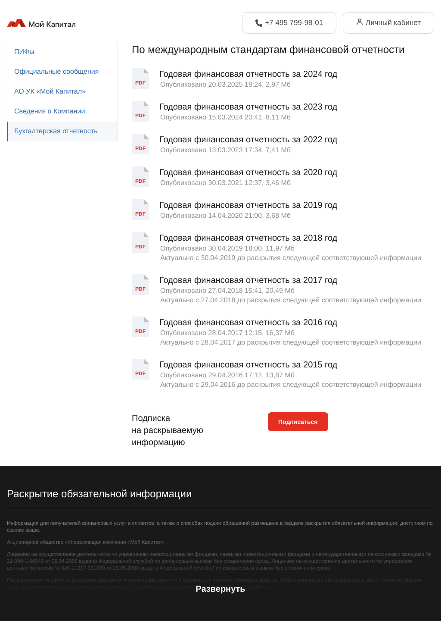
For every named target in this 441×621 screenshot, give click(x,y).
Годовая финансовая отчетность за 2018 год (248, 238)
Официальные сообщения (56, 71)
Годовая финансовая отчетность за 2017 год (248, 280)
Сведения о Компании (49, 111)
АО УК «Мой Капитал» (50, 91)
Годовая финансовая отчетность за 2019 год (248, 205)
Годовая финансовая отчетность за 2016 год (248, 322)
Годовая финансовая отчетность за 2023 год (248, 107)
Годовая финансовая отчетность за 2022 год (248, 139)
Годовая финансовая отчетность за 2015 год (248, 365)
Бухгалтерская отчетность (55, 131)
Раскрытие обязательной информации (99, 494)
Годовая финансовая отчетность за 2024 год (248, 74)
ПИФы (24, 52)
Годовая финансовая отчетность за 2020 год (248, 172)
